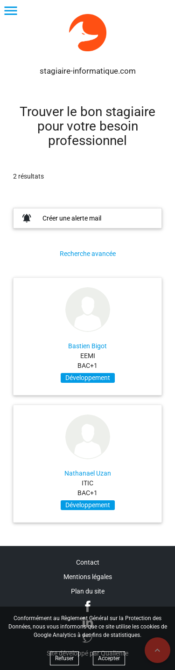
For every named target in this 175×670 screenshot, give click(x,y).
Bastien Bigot (87, 346)
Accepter (109, 658)
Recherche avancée (88, 253)
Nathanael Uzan (87, 473)
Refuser (64, 658)
